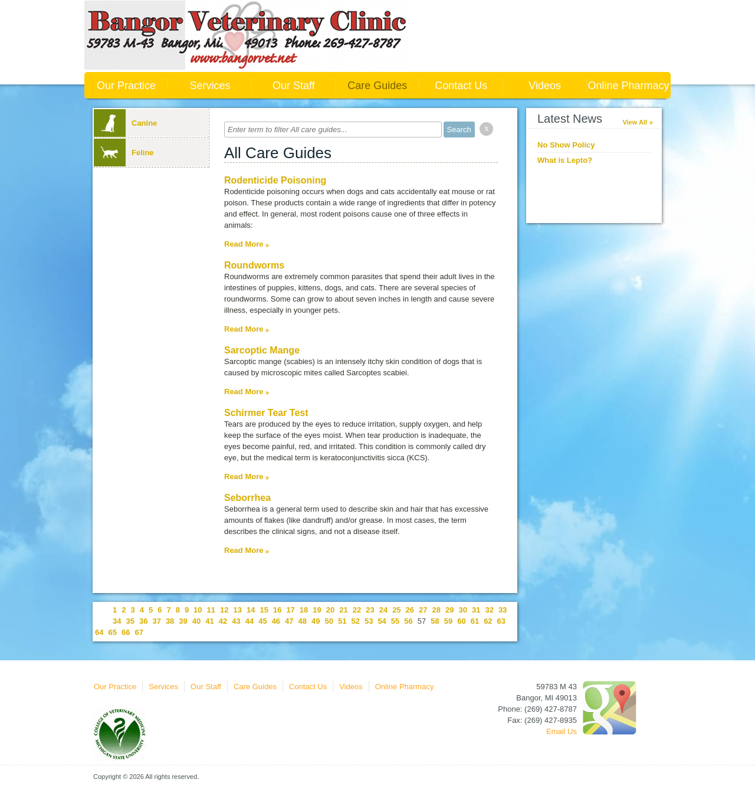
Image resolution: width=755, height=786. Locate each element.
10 (197, 609)
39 (183, 621)
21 (343, 609)
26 (410, 609)
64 (99, 632)
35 (130, 621)
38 (170, 621)
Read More (243, 244)
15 (264, 609)
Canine (125, 123)
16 (277, 609)
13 (238, 609)
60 (461, 621)
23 (370, 609)
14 (251, 609)
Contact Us (461, 85)
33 (502, 609)
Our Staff (294, 85)
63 (501, 621)
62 (488, 621)
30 (462, 609)
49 (315, 621)
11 (211, 609)
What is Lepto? (564, 160)
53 (369, 621)
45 (262, 621)
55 (395, 621)
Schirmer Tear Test (266, 413)
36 (143, 621)
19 (317, 609)
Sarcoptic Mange (262, 350)
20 (330, 609)
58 (435, 621)
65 (112, 632)
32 (489, 609)
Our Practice (126, 85)
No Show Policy (566, 144)
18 (304, 609)
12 (224, 609)
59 (448, 621)
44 (249, 621)
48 (302, 621)
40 (196, 621)
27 (423, 609)
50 (329, 621)
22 (357, 609)
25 (396, 609)
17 (290, 609)
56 (408, 621)
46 (276, 621)
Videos (544, 85)
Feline (124, 152)
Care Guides (377, 85)
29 (449, 609)
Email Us (561, 731)
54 (382, 621)
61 (475, 621)
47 (289, 621)
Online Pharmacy (628, 85)
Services (209, 85)
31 (476, 609)
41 (209, 621)
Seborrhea (247, 498)
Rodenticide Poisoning (275, 180)
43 (236, 621)
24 (383, 609)
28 (436, 609)
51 (342, 621)
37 (156, 621)
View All (634, 122)
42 (223, 621)
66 (126, 632)
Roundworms (254, 265)
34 (117, 621)
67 (138, 632)
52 (355, 621)
